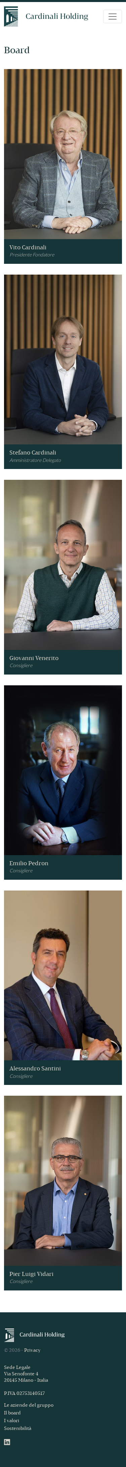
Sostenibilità (17, 1429)
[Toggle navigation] (112, 16)
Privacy (32, 1350)
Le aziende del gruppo (28, 1405)
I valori (11, 1421)
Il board (12, 1413)
